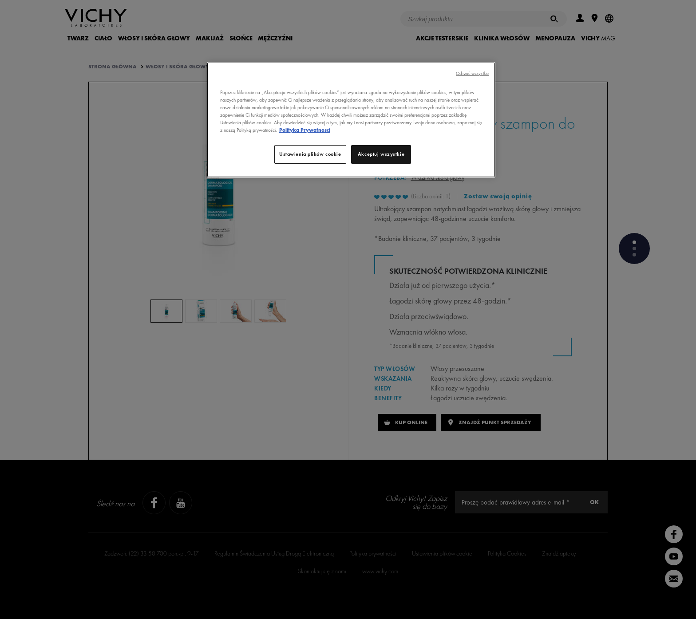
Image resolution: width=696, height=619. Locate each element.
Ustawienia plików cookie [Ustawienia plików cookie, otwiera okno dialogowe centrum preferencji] (310, 154)
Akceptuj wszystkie (381, 154)
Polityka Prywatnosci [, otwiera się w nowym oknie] (304, 130)
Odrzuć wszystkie (472, 73)
